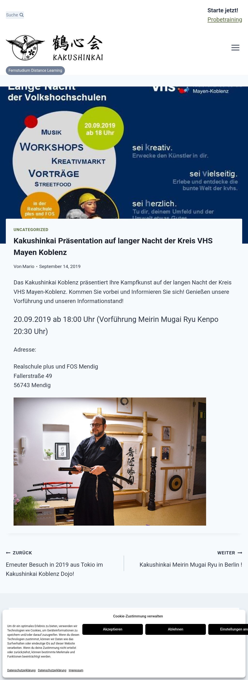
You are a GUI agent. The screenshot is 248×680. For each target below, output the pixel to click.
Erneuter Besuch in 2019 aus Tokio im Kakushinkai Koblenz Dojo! (62, 562)
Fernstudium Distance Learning (35, 70)
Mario (28, 266)
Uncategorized (31, 229)
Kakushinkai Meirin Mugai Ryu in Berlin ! (186, 558)
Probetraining (225, 19)
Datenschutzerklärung (21, 670)
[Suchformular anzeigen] (15, 15)
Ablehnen (175, 629)
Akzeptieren (112, 629)
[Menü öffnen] (235, 48)
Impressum (76, 670)
